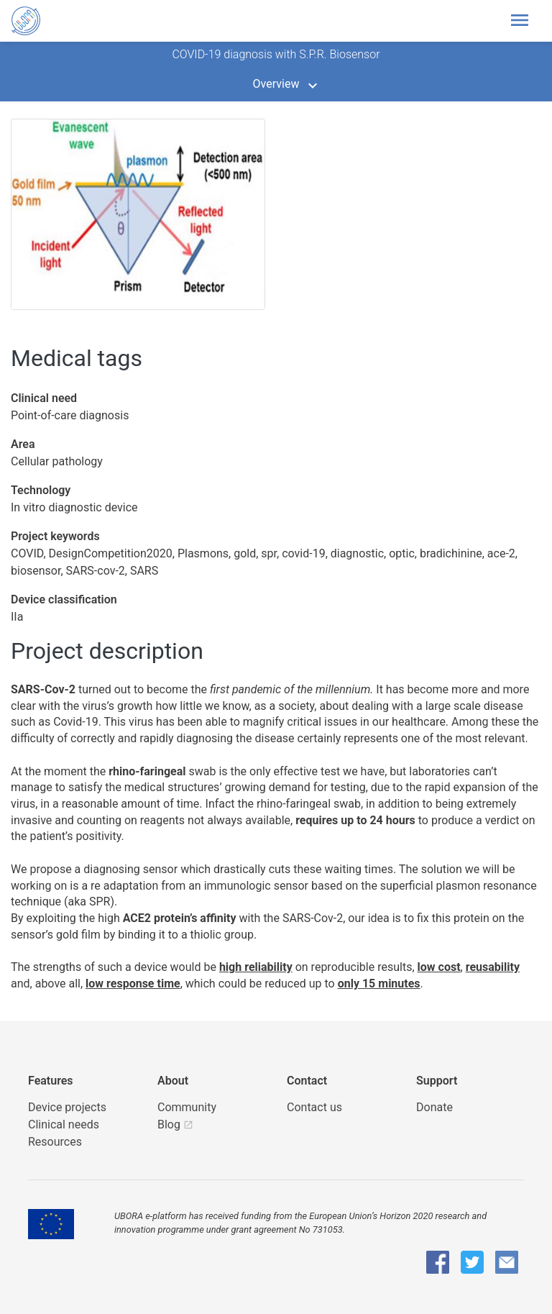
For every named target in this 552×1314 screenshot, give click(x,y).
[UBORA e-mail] (506, 1262)
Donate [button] (434, 1107)
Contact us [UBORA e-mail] (314, 1107)
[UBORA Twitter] (472, 1262)
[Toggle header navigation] (519, 21)
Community (186, 1107)
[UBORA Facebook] (437, 1262)
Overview (276, 84)
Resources (55, 1142)
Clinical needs (63, 1124)
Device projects (67, 1107)
